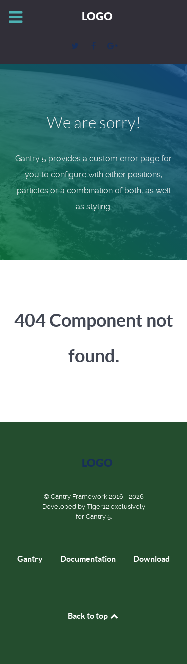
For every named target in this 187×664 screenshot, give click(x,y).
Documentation (88, 558)
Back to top (94, 615)
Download (151, 558)
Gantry (30, 558)
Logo (97, 16)
